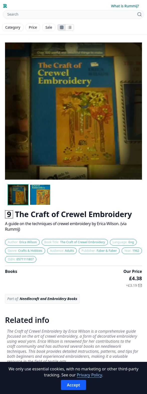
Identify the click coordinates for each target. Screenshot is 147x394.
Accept (73, 385)
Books (11, 271)
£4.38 (135, 278)
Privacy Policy (89, 375)
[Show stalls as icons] (62, 27)
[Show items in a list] (70, 27)
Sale (48, 27)
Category (12, 27)
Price (33, 27)
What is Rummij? (125, 6)
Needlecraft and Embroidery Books (48, 298)
